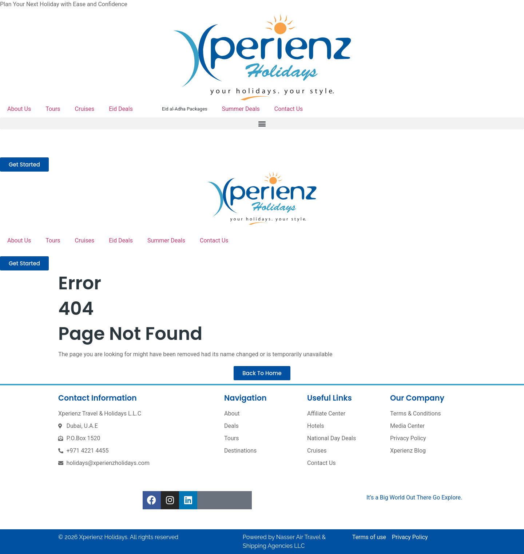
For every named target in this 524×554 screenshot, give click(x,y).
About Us (19, 108)
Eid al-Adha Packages (184, 109)
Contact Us (288, 108)
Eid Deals (121, 108)
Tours (52, 108)
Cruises (85, 108)
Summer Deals (241, 108)
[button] (262, 123)
